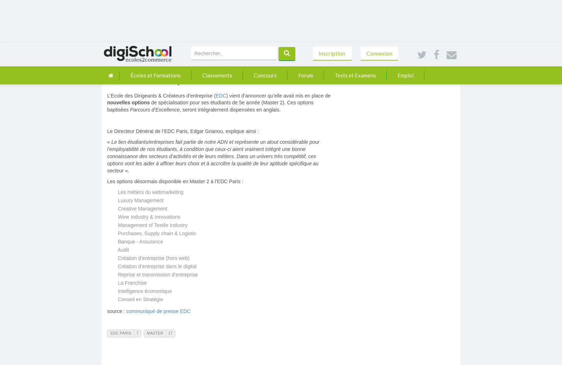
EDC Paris (120, 333)
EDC (221, 96)
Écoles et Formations (155, 75)
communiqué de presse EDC (159, 311)
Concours (265, 75)
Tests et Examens (355, 75)
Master (155, 333)
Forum (305, 75)
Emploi (405, 75)
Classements (217, 75)
